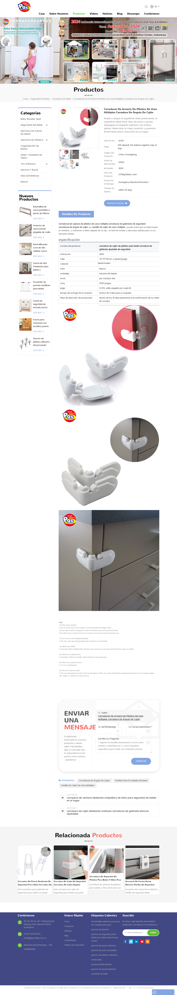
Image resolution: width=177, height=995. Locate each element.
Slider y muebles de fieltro (31, 156)
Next (158, 871)
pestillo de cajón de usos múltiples (77, 785)
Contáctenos (151, 13)
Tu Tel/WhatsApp (107, 727)
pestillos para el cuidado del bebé (131, 780)
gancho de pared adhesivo (103, 945)
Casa (42, 13)
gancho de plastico (100, 929)
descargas (133, 13)
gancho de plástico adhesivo (104, 955)
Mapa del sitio (119, 987)
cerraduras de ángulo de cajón (94, 780)
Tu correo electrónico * (140, 727)
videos (94, 13)
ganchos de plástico (32, 140)
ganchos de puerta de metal (31, 132)
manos (24, 182)
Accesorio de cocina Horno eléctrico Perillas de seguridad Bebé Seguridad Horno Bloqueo (140, 883)
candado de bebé (99, 973)
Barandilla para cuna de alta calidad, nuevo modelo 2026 (40, 248)
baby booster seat (31, 119)
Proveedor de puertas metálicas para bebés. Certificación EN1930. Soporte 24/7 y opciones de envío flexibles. (41, 285)
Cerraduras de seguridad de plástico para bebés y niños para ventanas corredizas (105, 878)
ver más (38, 218)
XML (130, 987)
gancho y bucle (29, 170)
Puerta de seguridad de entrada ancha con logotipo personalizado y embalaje (40, 304)
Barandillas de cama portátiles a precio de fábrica (41, 210)
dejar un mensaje (162, 992)
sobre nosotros (58, 13)
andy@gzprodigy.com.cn (35, 938)
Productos (79, 13)
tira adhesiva (28, 164)
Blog (120, 13)
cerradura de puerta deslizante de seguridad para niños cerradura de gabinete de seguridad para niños (35, 883)
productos (69, 926)
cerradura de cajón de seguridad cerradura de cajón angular (70, 883)
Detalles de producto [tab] (76, 214)
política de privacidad (74, 945)
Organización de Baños (30, 147)
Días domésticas (30, 176)
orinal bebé (96, 959)
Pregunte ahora (115, 203)
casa (66, 921)
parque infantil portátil (101, 964)
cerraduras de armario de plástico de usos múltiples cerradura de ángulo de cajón (120, 717)
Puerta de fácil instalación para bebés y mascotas (40, 267)
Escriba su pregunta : (109, 738)
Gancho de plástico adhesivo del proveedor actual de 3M (41, 342)
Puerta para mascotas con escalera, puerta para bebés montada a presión (41, 323)
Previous (18, 871)
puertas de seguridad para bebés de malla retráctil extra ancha (104, 937)
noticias (107, 13)
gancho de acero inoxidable (104, 950)
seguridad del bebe (40, 99)
